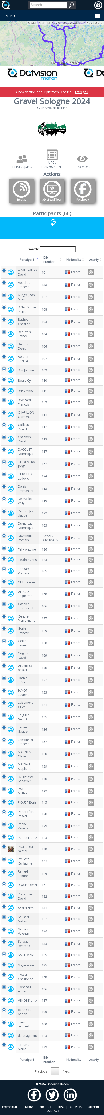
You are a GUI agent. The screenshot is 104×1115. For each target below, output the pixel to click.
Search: (52, 249)
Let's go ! (81, 92)
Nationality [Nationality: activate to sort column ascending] (73, 259)
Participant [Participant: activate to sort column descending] (27, 259)
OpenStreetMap (60, 23)
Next (66, 1071)
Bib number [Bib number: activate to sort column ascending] (49, 259)
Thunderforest (94, 23)
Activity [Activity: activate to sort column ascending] (94, 259)
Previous (41, 1071)
